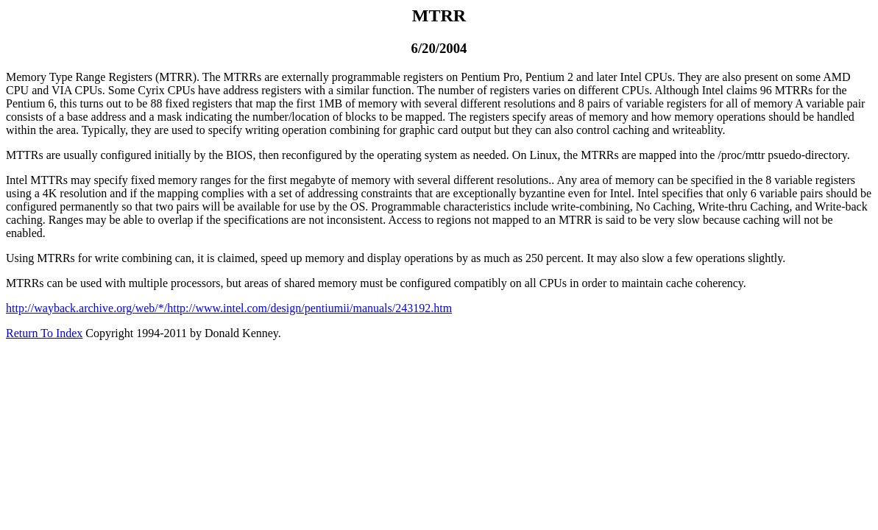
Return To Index (44, 333)
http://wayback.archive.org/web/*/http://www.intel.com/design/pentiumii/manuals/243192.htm (229, 308)
